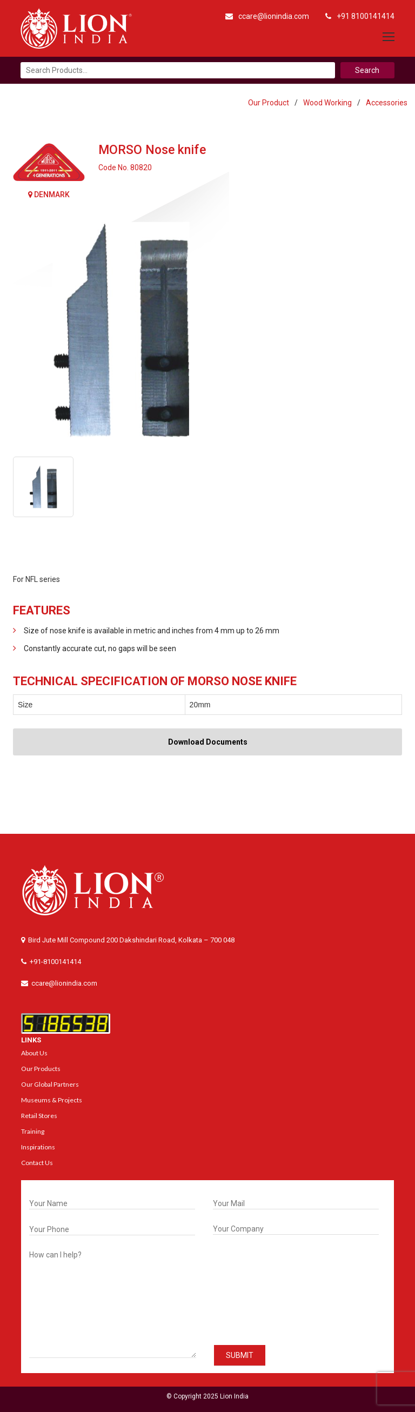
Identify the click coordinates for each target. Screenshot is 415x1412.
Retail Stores (39, 1116)
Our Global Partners (50, 1084)
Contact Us (37, 1163)
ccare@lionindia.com (267, 16)
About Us (34, 1053)
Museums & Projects (51, 1100)
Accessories (386, 102)
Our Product (268, 102)
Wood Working (327, 102)
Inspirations (38, 1147)
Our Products (41, 1069)
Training (32, 1131)
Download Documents (207, 742)
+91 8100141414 (359, 16)
